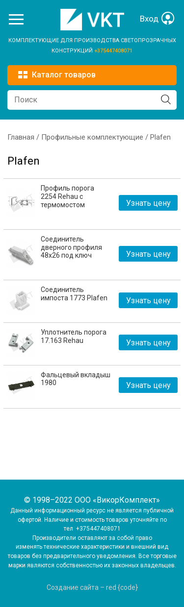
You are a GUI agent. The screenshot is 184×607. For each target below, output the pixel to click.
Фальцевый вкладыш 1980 (75, 379)
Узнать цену (148, 203)
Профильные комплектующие (92, 137)
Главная (20, 137)
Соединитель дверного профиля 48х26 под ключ (71, 247)
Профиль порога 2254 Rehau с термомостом (67, 196)
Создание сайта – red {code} (92, 587)
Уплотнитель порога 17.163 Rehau (73, 336)
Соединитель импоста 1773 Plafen (74, 294)
